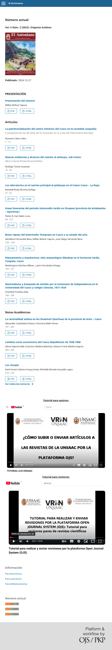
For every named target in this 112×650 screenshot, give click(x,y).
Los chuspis (12, 365)
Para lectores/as (13, 573)
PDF (12, 111)
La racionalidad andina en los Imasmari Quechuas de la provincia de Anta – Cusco (53, 319)
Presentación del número (20, 100)
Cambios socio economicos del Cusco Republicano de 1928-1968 (43, 342)
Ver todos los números (17, 383)
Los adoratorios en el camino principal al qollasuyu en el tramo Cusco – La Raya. (52, 185)
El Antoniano (16, 3)
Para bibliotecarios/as (16, 583)
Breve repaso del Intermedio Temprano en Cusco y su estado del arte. (46, 234)
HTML (28, 111)
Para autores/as (13, 578)
